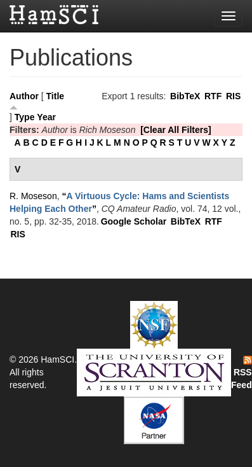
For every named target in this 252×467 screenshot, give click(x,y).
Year (46, 117)
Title (55, 96)
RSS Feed (241, 373)
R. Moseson (33, 196)
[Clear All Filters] (175, 130)
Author (24, 96)
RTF (213, 96)
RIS (233, 96)
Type (25, 117)
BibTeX (185, 96)
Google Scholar (133, 221)
